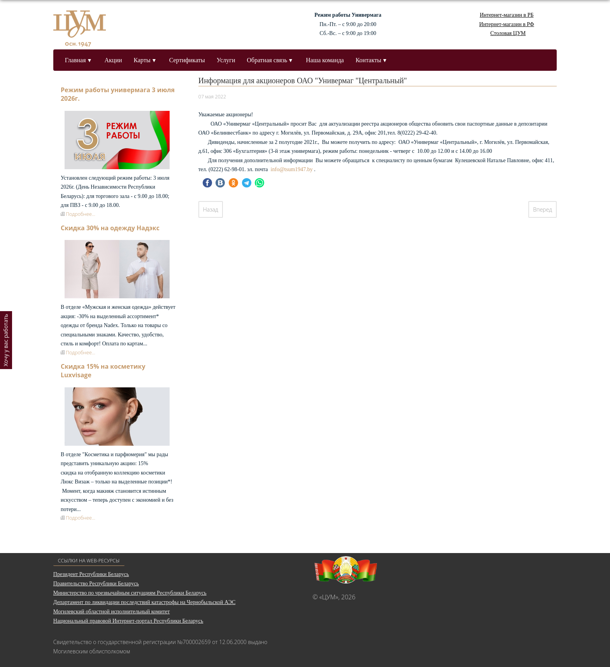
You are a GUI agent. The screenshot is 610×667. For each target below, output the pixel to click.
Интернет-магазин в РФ (506, 24)
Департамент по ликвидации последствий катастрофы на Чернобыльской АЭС (144, 602)
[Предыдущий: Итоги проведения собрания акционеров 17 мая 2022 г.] (210, 209)
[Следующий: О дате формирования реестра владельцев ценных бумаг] (542, 209)
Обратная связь (267, 60)
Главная (75, 60)
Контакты (368, 60)
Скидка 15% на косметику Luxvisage (103, 370)
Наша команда (325, 60)
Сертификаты (187, 60)
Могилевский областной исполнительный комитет (111, 611)
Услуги (226, 60)
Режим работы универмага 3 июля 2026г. (118, 94)
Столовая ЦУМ (508, 33)
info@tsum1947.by (292, 169)
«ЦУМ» (328, 597)
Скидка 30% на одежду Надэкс (110, 228)
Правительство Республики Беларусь (96, 583)
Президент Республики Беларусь (91, 574)
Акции (113, 60)
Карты (142, 60)
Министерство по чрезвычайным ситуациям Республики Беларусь (130, 593)
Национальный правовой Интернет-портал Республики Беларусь (128, 621)
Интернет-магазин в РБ (506, 15)
